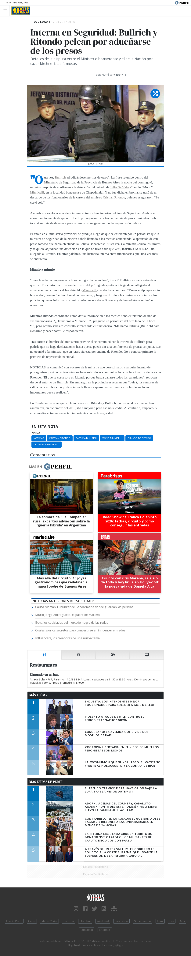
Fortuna (68, 921)
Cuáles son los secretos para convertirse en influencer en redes (80, 630)
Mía (182, 921)
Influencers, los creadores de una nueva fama (67, 638)
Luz (171, 921)
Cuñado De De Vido (139, 438)
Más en (50, 466)
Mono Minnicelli (112, 438)
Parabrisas (121, 921)
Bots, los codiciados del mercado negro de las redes (71, 622)
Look (160, 921)
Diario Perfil (14, 921)
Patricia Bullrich (86, 438)
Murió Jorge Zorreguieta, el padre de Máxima (67, 615)
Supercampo (142, 921)
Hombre (85, 921)
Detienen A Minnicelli (46, 444)
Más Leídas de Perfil (46, 782)
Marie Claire (49, 921)
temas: (36, 433)
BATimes (104, 930)
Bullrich (61, 177)
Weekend (103, 921)
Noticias (39, 438)
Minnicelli (37, 192)
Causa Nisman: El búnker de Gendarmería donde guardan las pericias (84, 607)
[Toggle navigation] (6, 10)
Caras (31, 921)
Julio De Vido (119, 187)
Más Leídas (38, 695)
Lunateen (87, 930)
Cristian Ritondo (114, 197)
